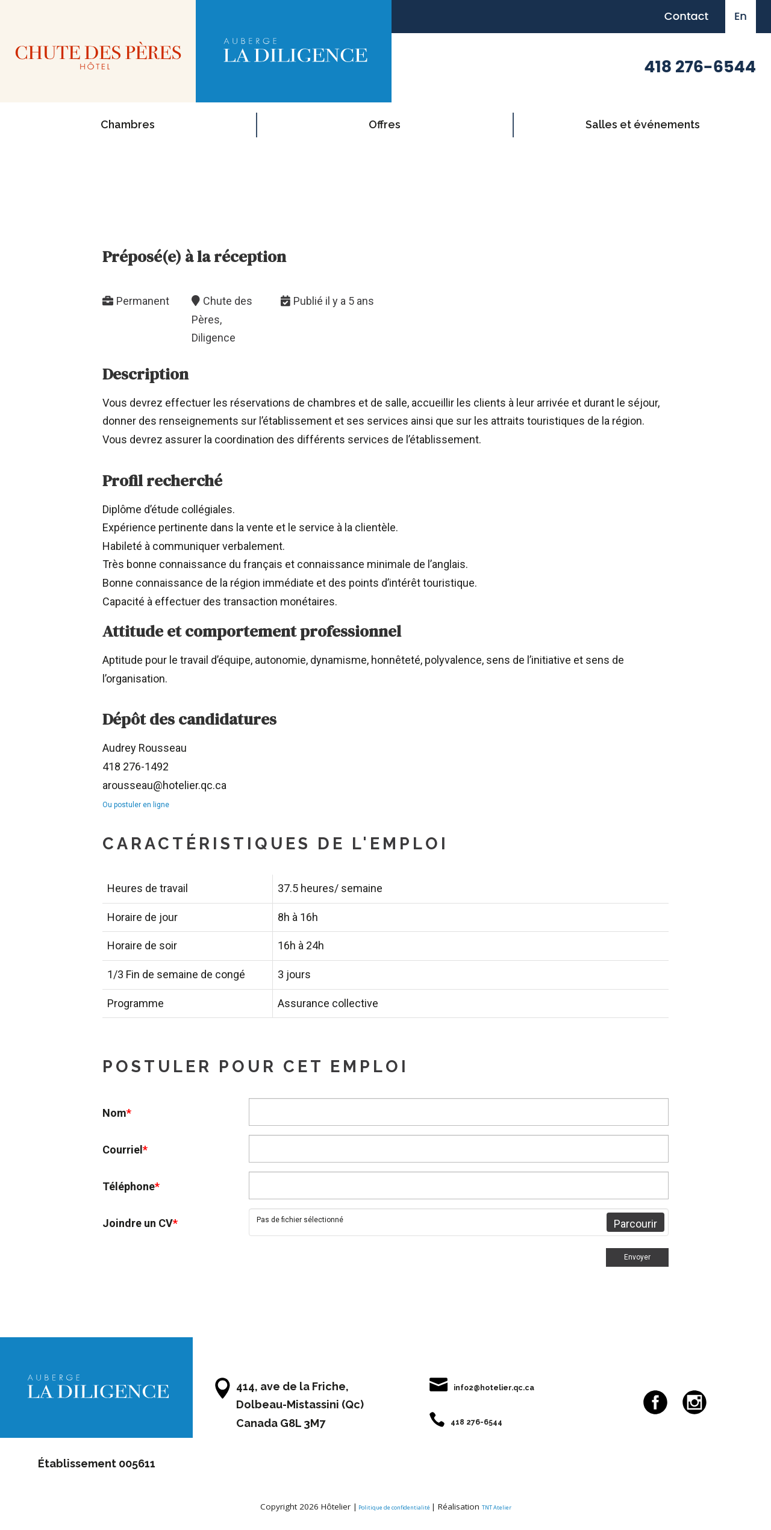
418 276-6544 (700, 66)
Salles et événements (642, 124)
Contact (686, 15)
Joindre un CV (140, 1223)
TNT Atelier (512, 1511)
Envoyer (631, 1260)
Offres (385, 124)
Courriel (125, 1149)
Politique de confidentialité (388, 1511)
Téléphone (131, 1186)
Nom (116, 1113)
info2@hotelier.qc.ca (494, 1391)
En (740, 15)
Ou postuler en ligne (150, 803)
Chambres (128, 124)
